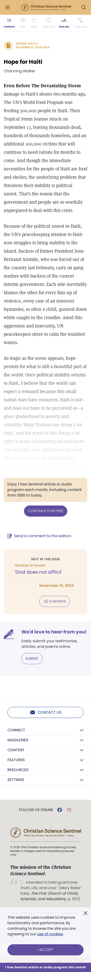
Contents (54, 601)
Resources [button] (17, 769)
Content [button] (15, 750)
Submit (32, 658)
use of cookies (50, 934)
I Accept (45, 949)
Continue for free (45, 511)
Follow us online (36, 810)
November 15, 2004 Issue (33, 47)
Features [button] (16, 760)
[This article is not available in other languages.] (80, 23)
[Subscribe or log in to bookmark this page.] (48, 23)
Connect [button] (16, 730)
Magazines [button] (17, 740)
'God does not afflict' (38, 572)
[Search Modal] (83, 7)
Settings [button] (15, 779)
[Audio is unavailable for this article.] (23, 23)
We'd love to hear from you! (54, 632)
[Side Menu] (7, 7)
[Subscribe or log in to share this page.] (34, 23)
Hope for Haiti (23, 62)
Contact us (45, 712)
